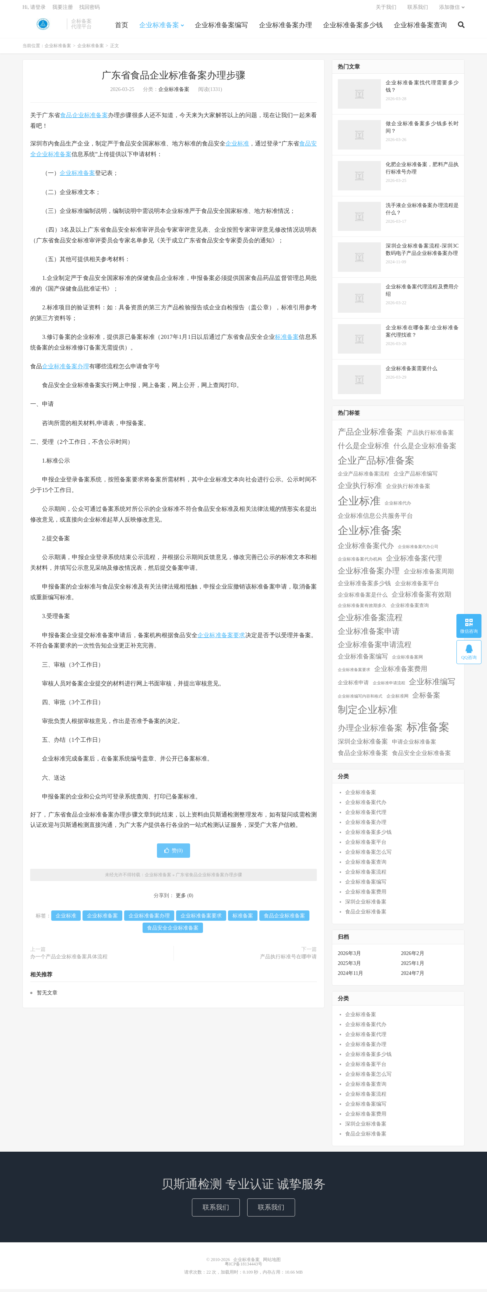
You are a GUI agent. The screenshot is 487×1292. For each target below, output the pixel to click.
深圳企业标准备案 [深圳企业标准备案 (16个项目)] (363, 744)
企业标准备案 (42, 26)
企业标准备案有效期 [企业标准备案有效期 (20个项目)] (421, 597)
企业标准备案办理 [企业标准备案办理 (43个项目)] (369, 573)
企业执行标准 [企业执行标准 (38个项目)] (360, 488)
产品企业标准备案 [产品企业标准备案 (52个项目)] (370, 435)
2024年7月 (412, 976)
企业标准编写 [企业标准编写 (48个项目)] (432, 684)
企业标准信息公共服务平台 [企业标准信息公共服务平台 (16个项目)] (375, 518)
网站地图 (272, 1262)
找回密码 (89, 9)
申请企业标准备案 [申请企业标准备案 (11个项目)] (414, 744)
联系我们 (417, 9)
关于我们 (386, 9)
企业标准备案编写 (221, 27)
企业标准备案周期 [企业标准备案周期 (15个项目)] (429, 574)
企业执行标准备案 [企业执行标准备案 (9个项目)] (408, 489)
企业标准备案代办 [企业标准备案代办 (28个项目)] (366, 548)
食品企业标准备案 (84, 118)
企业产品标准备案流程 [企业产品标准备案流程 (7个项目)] (363, 477)
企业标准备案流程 (365, 875)
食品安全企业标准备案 (173, 931)
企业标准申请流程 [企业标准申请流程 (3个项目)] (389, 686)
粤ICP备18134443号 (244, 1267)
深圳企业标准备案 (365, 904)
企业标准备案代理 (365, 815)
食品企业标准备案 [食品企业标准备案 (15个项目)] (363, 755)
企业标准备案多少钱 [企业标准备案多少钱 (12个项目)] (364, 586)
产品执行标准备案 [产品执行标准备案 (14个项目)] (430, 435)
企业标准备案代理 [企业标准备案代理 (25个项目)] (414, 561)
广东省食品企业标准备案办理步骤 (173, 78)
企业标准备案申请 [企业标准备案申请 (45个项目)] (369, 634)
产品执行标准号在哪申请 (288, 959)
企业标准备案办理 (285, 27)
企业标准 (237, 146)
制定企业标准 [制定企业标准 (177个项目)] (367, 712)
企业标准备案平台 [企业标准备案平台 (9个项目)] (417, 586)
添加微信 (449, 9)
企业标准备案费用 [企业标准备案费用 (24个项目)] (400, 671)
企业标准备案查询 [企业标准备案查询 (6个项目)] (409, 608)
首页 (121, 27)
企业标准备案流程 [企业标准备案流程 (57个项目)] (370, 620)
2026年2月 (412, 956)
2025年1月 (412, 966)
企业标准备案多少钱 (353, 27)
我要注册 (62, 9)
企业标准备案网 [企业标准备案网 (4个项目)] (407, 660)
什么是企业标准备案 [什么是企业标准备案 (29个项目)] (424, 449)
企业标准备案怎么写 (368, 855)
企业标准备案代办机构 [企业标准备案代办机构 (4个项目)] (360, 562)
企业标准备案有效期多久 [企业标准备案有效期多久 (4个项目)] (362, 608)
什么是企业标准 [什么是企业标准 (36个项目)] (363, 449)
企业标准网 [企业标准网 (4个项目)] (397, 699)
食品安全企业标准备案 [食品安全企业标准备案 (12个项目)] (421, 756)
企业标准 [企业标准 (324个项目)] (359, 504)
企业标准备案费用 (365, 895)
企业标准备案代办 (365, 805)
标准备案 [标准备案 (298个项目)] (428, 730)
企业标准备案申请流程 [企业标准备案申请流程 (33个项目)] (374, 647)
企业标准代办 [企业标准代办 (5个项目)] (398, 506)
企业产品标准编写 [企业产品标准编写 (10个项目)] (415, 477)
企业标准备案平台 (365, 845)
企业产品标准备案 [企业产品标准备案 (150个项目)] (376, 463)
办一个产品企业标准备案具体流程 (69, 959)
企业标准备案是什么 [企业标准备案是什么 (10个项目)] (363, 598)
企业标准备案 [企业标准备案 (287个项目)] (370, 533)
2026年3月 (349, 956)
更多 (181, 898)
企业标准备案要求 (221, 638)
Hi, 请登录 (34, 9)
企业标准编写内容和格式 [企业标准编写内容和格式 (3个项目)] (360, 699)
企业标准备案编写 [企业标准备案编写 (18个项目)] (363, 659)
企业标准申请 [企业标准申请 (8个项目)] (353, 685)
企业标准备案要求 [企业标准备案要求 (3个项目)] (354, 673)
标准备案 (287, 340)
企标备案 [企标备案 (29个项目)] (426, 698)
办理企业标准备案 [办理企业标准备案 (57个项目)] (370, 730)
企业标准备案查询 (420, 27)
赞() (173, 853)
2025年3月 (349, 966)
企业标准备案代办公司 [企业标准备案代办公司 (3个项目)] (418, 550)
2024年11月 (350, 976)
